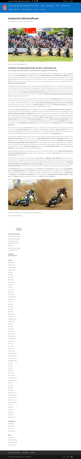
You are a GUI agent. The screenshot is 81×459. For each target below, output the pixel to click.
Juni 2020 (10, 365)
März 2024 (11, 292)
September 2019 (12, 380)
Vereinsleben (11, 431)
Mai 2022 (10, 326)
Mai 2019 (10, 387)
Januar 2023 (11, 314)
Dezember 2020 (12, 353)
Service (35, 9)
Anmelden (10, 437)
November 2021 (12, 338)
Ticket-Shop (44, 172)
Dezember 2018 (12, 395)
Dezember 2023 (12, 297)
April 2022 (10, 329)
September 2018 (12, 402)
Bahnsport (50, 6)
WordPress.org (12, 445)
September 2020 (12, 360)
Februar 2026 (11, 265)
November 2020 (12, 356)
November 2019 (12, 378)
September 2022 (12, 319)
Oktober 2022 (11, 316)
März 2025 (11, 280)
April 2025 (10, 277)
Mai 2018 (10, 409)
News (42, 6)
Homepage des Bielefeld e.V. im (24, 6)
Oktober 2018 (11, 400)
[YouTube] (37, 1)
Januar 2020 (11, 375)
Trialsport (10, 428)
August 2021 (11, 341)
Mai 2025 (10, 275)
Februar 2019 (11, 392)
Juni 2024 (10, 284)
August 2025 (11, 270)
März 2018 (11, 414)
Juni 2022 (10, 324)
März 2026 (11, 262)
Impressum (25, 452)
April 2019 (10, 390)
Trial (57, 6)
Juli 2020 (10, 363)
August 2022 (11, 321)
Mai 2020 (10, 368)
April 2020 (10, 370)
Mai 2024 (10, 287)
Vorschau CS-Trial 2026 (14, 236)
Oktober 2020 (11, 358)
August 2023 (11, 299)
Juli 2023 (10, 302)
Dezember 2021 (12, 336)
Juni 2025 (10, 272)
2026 (10, 245)
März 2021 (11, 348)
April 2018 (10, 412)
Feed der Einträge (12, 440)
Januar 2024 (11, 294)
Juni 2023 (10, 304)
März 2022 (11, 331)
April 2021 (10, 346)
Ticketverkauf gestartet (14, 239)
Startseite (65, 1)
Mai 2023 (10, 307)
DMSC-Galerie (26, 9)
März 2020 (11, 373)
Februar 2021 (11, 351)
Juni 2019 (10, 385)
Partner (43, 9)
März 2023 (11, 311)
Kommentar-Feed (12, 442)
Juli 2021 (10, 343)
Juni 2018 (10, 407)
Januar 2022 (11, 333)
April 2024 (10, 289)
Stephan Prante (14, 21)
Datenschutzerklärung (14, 452)
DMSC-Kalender (14, 9)
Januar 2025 (11, 282)
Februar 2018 (11, 417)
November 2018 (12, 397)
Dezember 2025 (12, 267)
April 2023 (10, 309)
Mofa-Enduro (65, 6)
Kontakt (71, 1)
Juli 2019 (10, 382)
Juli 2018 (10, 405)
